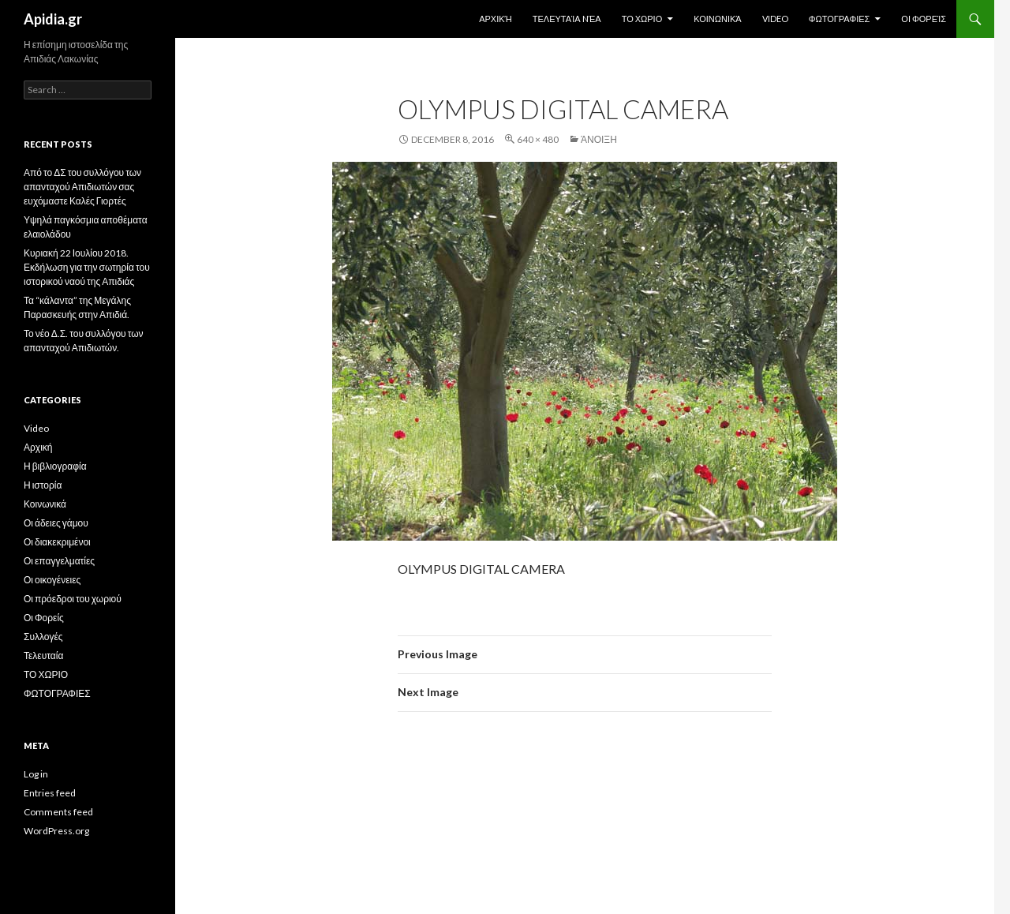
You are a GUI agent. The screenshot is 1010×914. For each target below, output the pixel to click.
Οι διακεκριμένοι (57, 542)
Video (775, 18)
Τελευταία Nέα (567, 18)
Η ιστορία (43, 485)
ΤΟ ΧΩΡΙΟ (642, 18)
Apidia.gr (53, 19)
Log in (36, 774)
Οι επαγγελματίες (59, 561)
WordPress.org (56, 831)
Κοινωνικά (717, 18)
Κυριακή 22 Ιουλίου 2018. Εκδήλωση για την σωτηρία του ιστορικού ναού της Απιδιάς (87, 267)
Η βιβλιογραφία (55, 466)
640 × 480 (538, 139)
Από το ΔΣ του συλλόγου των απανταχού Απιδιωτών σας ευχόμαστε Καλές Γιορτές (82, 187)
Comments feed (58, 812)
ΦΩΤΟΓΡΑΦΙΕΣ (839, 18)
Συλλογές (43, 636)
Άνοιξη (599, 139)
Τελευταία (43, 655)
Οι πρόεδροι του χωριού (73, 599)
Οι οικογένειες (52, 580)
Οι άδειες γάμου (56, 523)
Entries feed (50, 793)
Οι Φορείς (923, 18)
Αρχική (495, 18)
